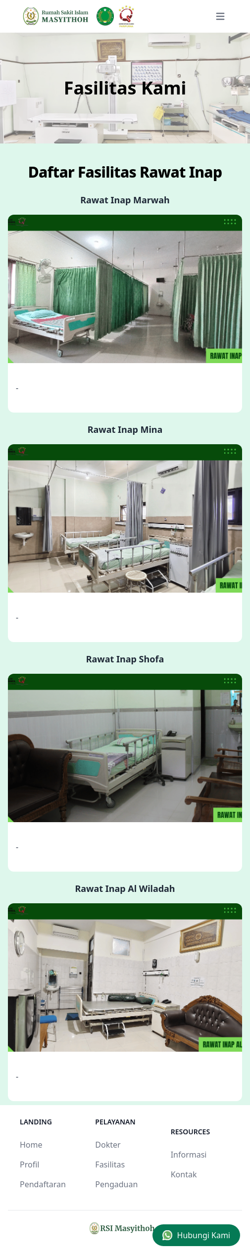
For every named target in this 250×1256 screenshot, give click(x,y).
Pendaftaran (43, 1184)
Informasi (189, 1154)
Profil (29, 1164)
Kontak (184, 1174)
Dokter (107, 1144)
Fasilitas (110, 1164)
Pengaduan (116, 1184)
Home (31, 1144)
